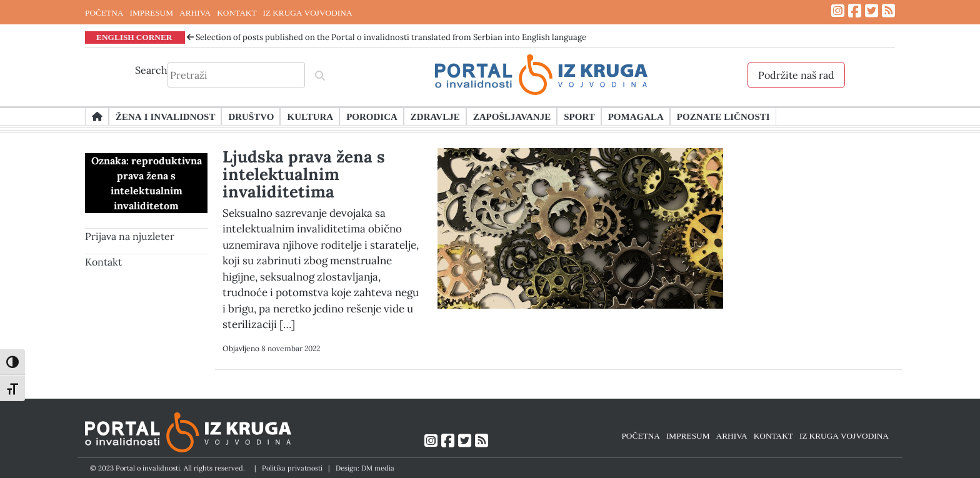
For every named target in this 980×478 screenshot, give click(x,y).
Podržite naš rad (796, 75)
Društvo (251, 116)
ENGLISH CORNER (134, 36)
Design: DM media (365, 468)
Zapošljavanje (512, 116)
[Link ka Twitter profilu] (871, 11)
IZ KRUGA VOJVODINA (307, 12)
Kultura (310, 116)
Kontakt (103, 262)
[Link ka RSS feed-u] (888, 11)
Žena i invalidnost (165, 116)
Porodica (372, 116)
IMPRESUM (151, 12)
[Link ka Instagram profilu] (837, 11)
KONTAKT (236, 12)
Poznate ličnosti (723, 116)
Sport (579, 116)
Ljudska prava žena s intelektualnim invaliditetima (303, 174)
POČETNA (104, 12)
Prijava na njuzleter (129, 236)
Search (151, 70)
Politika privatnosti (292, 468)
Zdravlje (435, 116)
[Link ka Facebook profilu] (854, 11)
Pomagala (636, 116)
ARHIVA (195, 12)
